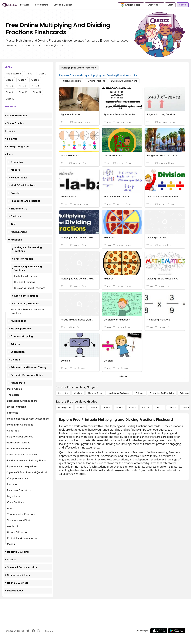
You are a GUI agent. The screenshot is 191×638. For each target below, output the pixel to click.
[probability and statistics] (161, 393)
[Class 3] (106, 407)
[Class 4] (119, 407)
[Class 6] (146, 407)
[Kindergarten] (64, 407)
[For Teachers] (41, 4)
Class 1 (29, 73)
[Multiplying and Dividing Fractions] (79, 67)
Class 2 (42, 73)
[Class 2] (93, 407)
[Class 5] (133, 407)
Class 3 (9, 79)
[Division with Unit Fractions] (124, 80)
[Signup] (183, 4)
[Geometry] (63, 393)
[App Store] (158, 630)
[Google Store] (176, 630)
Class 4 (22, 79)
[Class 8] (172, 407)
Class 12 (10, 98)
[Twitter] (27, 630)
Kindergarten (13, 73)
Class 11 (37, 92)
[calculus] (139, 393)
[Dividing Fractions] (96, 80)
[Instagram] (38, 630)
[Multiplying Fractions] (71, 80)
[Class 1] (80, 407)
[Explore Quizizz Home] (9, 5)
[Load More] (122, 376)
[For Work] (25, 4)
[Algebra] (78, 393)
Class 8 (35, 86)
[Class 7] (159, 407)
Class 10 (23, 92)
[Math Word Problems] (119, 393)
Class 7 (22, 86)
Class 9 (9, 92)
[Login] (170, 4)
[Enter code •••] (154, 4)
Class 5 (35, 79)
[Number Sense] (95, 393)
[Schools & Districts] (62, 4)
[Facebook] (33, 630)
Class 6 (9, 86)
